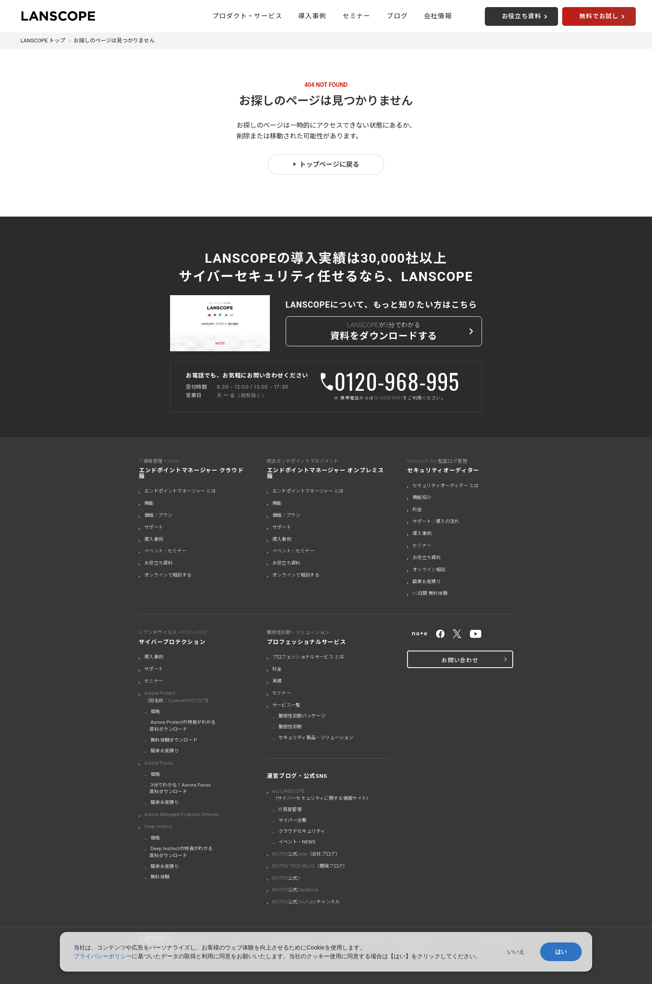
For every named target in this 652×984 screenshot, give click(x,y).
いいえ (516, 951)
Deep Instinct (158, 826)
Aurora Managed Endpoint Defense (181, 814)
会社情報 (438, 16)
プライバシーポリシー (103, 956)
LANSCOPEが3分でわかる (384, 332)
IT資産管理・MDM (193, 469)
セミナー (356, 16)
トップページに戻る (329, 164)
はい (561, 951)
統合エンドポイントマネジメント (328, 469)
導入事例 (312, 16)
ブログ (397, 16)
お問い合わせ (460, 660)
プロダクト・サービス (247, 16)
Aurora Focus (158, 763)
